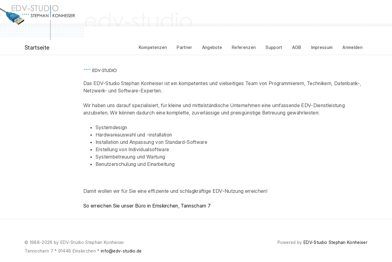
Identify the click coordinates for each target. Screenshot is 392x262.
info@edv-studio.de (121, 250)
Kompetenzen (153, 47)
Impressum (322, 47)
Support (274, 47)
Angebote (212, 47)
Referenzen (244, 47)
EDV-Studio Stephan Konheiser (335, 242)
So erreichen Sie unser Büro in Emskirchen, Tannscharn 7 (147, 206)
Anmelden (352, 47)
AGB (296, 47)
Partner (184, 47)
